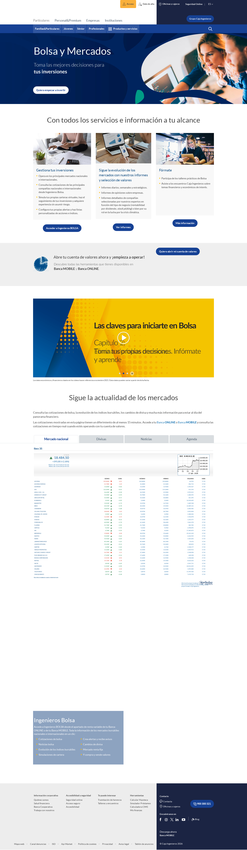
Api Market (66, 844)
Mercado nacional (52, 440)
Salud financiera (41, 803)
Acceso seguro (73, 803)
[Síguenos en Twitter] (171, 819)
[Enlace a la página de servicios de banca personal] (41, 262)
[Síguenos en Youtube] (184, 819)
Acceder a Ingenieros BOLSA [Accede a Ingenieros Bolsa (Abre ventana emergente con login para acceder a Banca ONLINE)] (62, 228)
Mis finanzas (136, 810)
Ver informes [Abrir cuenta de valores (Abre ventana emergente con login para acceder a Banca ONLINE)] (123, 227)
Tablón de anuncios (143, 844)
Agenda (185, 439)
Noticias (139, 439)
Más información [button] (185, 223)
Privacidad (107, 844)
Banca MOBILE (167, 835)
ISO (53, 844)
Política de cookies (87, 844)
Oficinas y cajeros (171, 806)
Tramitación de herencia (109, 800)
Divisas (94, 439)
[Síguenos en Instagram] (166, 819)
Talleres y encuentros (108, 803)
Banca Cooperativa (43, 807)
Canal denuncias (38, 844)
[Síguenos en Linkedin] (178, 819)
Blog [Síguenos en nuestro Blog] (195, 819)
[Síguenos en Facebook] (161, 819)
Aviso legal (123, 844)
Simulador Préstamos (140, 803)
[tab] (56, 439)
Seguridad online (74, 800)
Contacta (167, 801)
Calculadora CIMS (139, 807)
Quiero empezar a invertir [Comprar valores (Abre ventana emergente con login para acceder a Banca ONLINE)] (51, 90)
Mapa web (19, 844)
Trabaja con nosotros (44, 810)
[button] (128, 4)
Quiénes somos (41, 800)
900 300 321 (202, 804)
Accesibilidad (72, 807)
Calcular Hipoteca (139, 800)
